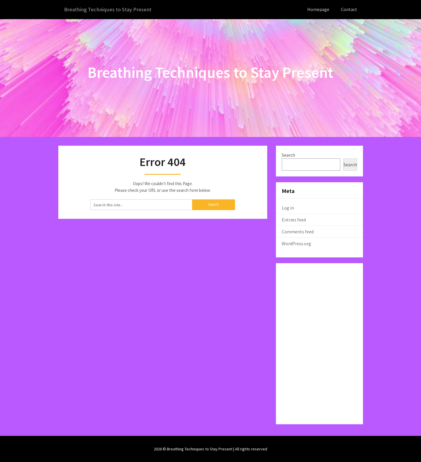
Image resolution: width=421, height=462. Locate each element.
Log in (288, 207)
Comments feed (298, 231)
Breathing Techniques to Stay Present (110, 9)
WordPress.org (296, 243)
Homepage (318, 9)
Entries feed (294, 219)
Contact (349, 9)
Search (288, 155)
